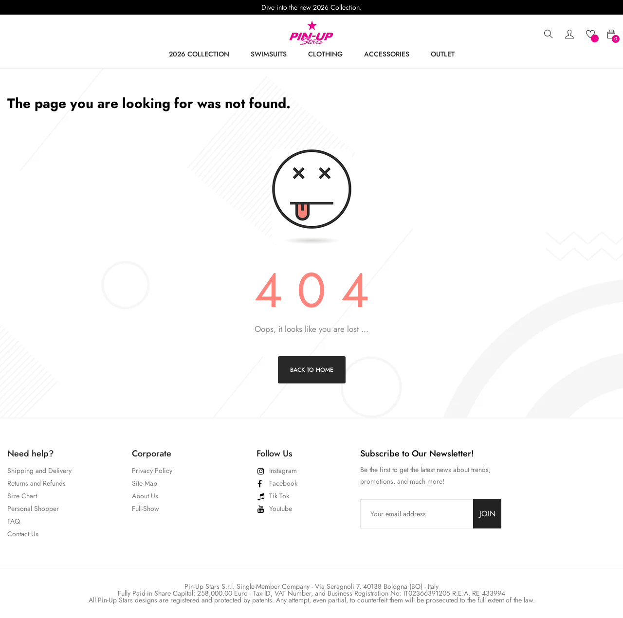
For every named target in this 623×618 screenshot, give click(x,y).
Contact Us (22, 534)
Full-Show (145, 508)
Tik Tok (279, 496)
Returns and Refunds (36, 483)
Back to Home (311, 369)
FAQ (13, 521)
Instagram (283, 470)
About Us (145, 496)
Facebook (283, 483)
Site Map (144, 483)
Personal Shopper (33, 508)
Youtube (280, 508)
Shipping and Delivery (39, 470)
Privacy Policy (152, 470)
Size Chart (22, 496)
